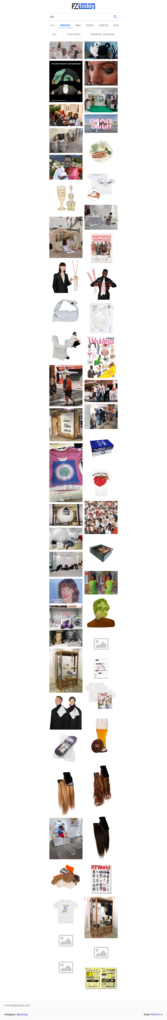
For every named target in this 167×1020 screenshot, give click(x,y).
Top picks (74, 34)
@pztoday (22, 1014)
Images (65, 25)
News (90, 25)
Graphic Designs (102, 34)
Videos (104, 25)
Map (78, 25)
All (53, 25)
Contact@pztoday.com (17, 1005)
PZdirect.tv (156, 1014)
